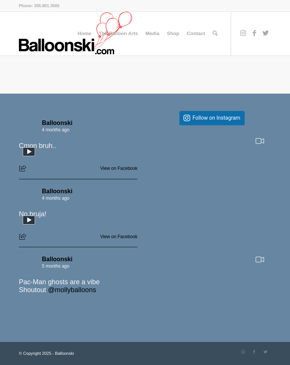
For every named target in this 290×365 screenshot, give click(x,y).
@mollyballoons (72, 290)
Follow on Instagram (217, 118)
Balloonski (57, 123)
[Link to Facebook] (254, 33)
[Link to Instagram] (242, 33)
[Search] (215, 33)
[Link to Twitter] (265, 33)
